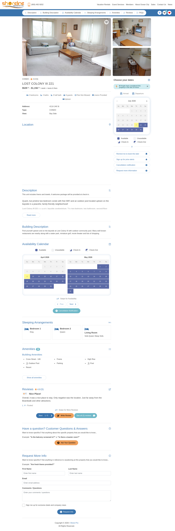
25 (145, 125)
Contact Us (161, 4)
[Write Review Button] (64, 415)
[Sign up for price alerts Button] (132, 159)
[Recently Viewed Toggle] (164, 13)
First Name (26, 469)
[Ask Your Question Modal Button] (66, 442)
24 (141, 125)
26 (118, 130)
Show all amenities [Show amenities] (34, 378)
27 (123, 130)
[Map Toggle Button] (160, 13)
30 (136, 130)
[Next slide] (72, 304)
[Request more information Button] (132, 170)
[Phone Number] (35, 4)
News (170, 4)
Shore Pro (74, 523)
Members (129, 4)
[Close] (147, 86)
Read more (31, 215)
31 (141, 130)
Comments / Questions (32, 488)
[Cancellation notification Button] (132, 165)
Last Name (72, 469)
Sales (153, 4)
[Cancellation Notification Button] (66, 310)
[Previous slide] (60, 304)
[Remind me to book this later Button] (132, 154)
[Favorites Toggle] (169, 13)
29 (132, 130)
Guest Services (118, 4)
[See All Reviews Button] (85, 415)
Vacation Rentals (103, 4)
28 (127, 130)
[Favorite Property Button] (106, 22)
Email (24, 478)
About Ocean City (142, 4)
